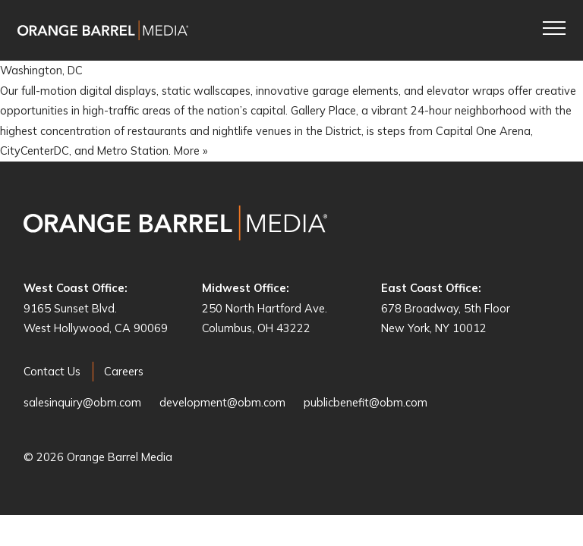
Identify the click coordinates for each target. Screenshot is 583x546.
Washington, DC (41, 70)
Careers (123, 371)
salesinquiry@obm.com (82, 402)
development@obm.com (222, 402)
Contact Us (52, 371)
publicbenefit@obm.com (365, 402)
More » (190, 150)
